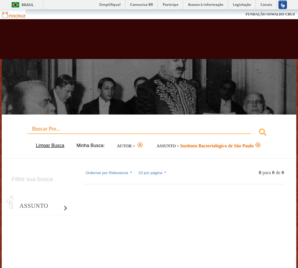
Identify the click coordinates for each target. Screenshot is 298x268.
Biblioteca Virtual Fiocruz (127, 41)
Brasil (28, 4)
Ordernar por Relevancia (109, 172)
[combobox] (149, 133)
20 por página (153, 172)
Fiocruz (17, 14)
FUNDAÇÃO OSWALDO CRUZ (270, 14)
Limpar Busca (50, 145)
